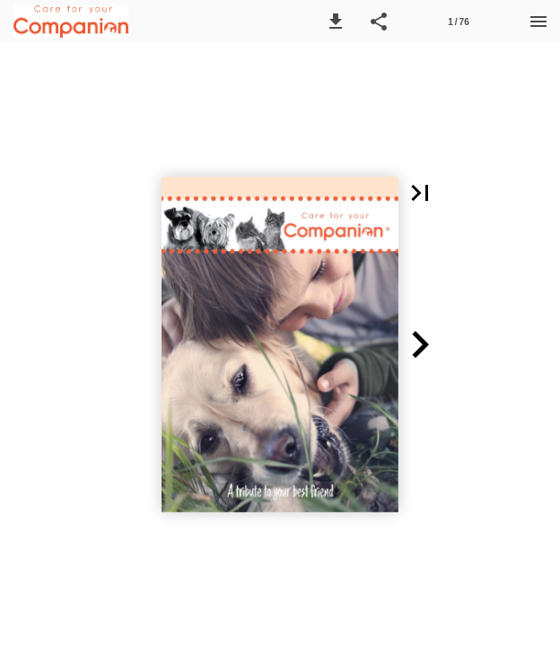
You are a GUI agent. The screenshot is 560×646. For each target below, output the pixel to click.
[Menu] (538, 21)
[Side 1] (458, 21)
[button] (335, 21)
